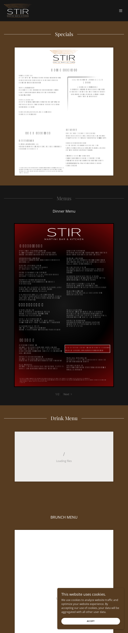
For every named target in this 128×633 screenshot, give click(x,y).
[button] (120, 10)
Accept (90, 621)
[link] (18, 10)
